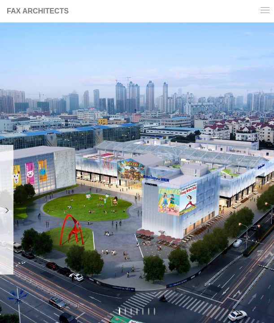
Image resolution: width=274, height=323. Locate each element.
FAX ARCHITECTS (38, 11)
